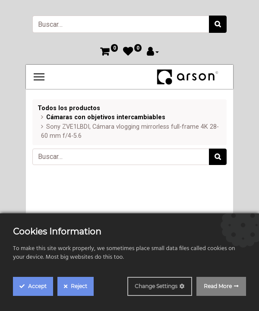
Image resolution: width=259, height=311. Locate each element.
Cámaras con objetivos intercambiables (105, 117)
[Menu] (39, 77)
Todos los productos (69, 108)
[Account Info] (153, 52)
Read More (218, 286)
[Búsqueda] (218, 24)
